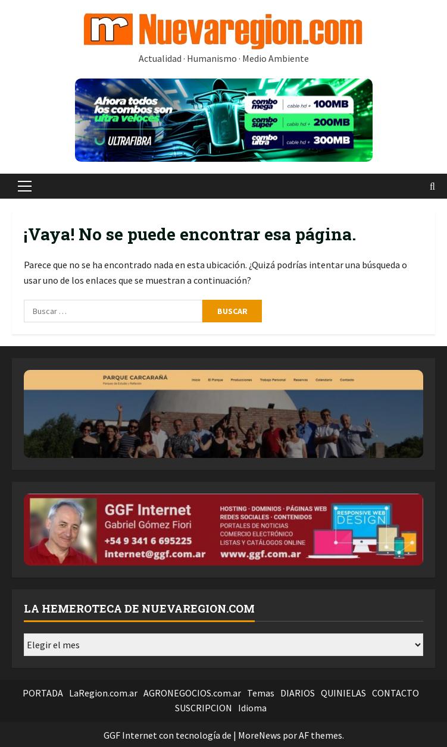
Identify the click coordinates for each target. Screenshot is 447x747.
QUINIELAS (343, 693)
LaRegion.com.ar (103, 693)
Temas (260, 693)
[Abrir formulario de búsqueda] (432, 186)
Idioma (252, 708)
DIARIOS (297, 693)
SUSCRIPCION (203, 708)
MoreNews (259, 735)
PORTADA (43, 693)
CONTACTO (395, 693)
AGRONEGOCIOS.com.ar (192, 693)
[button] (24, 186)
